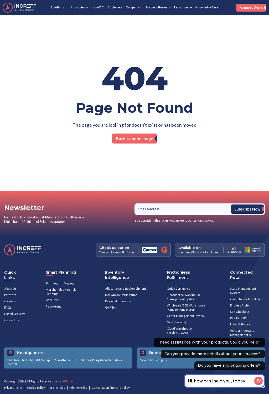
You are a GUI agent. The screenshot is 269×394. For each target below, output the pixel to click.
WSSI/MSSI (53, 300)
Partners (10, 294)
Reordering (53, 306)
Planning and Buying (60, 283)
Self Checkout (239, 311)
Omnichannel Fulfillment (247, 299)
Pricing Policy (78, 387)
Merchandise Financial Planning (61, 291)
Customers (115, 7)
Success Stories (156, 7)
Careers (10, 301)
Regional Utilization (118, 301)
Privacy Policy (13, 387)
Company (132, 7)
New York (146, 360)
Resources (181, 7)
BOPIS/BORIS (239, 318)
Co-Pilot (110, 307)
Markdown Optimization (121, 294)
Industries (78, 7)
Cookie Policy (36, 387)
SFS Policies (57, 387)
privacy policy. (203, 220)
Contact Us (11, 320)
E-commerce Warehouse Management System (184, 297)
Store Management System (243, 290)
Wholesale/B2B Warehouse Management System (186, 307)
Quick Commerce (178, 288)
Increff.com (65, 381)
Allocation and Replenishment (125, 288)
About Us (10, 288)
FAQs (8, 307)
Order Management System (186, 316)
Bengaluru (162, 360)
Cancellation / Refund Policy (111, 387)
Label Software (240, 324)
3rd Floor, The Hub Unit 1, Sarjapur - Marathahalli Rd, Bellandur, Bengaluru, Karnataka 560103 (64, 362)
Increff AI (98, 7)
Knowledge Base (206, 7)
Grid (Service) (176, 322)
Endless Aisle (239, 305)
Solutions (57, 7)
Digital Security (14, 313)
